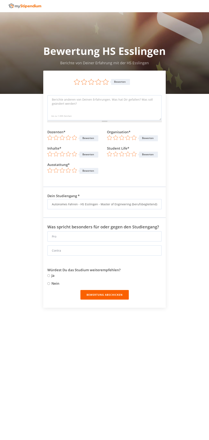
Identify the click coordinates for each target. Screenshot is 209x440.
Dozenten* (56, 132)
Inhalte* (54, 148)
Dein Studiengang (63, 196)
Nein (53, 283)
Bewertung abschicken (105, 295)
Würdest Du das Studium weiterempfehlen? (84, 270)
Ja (50, 275)
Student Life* (118, 148)
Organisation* (118, 132)
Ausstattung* (58, 165)
